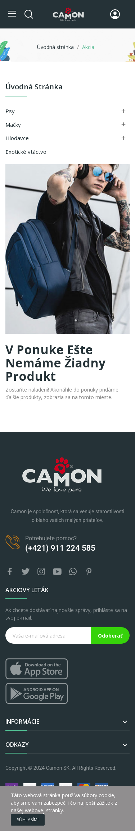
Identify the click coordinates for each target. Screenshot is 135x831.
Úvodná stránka (34, 87)
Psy (10, 111)
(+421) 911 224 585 (60, 548)
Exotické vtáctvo (25, 151)
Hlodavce (17, 138)
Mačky (13, 124)
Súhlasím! (28, 820)
